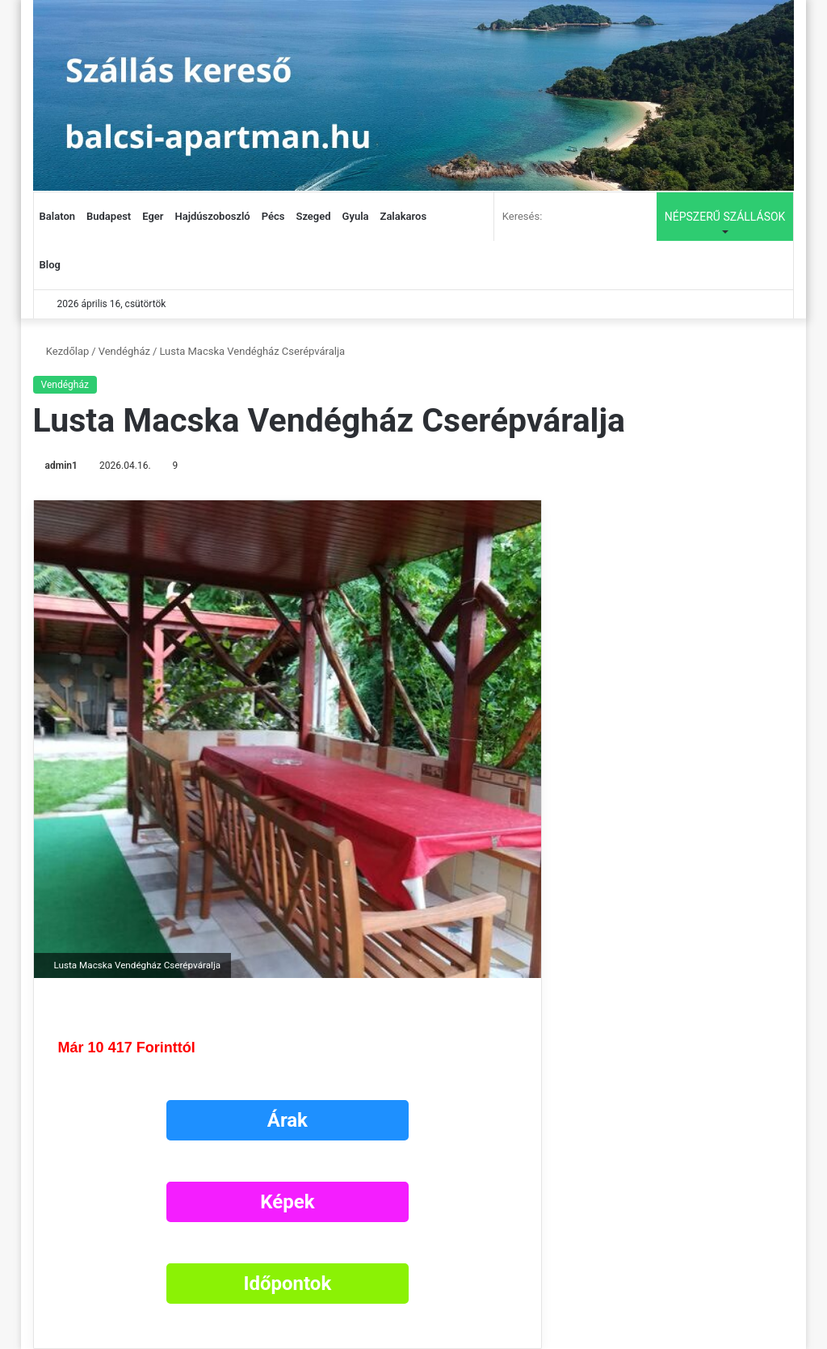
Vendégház (124, 351)
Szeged (313, 216)
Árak (287, 1120)
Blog (50, 265)
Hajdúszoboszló (212, 216)
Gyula (355, 216)
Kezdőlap (61, 351)
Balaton (57, 216)
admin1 (61, 465)
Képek (287, 1202)
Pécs (273, 216)
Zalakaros (403, 216)
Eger (152, 216)
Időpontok (287, 1283)
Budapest (108, 216)
